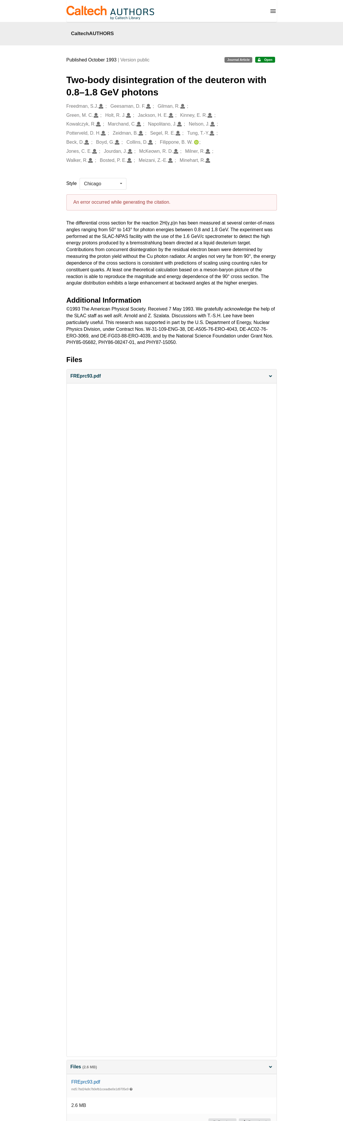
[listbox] (103, 184)
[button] (172, 376)
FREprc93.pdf (85, 1081)
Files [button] (172, 1066)
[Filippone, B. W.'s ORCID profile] (196, 142)
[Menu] (273, 11)
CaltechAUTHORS (92, 33)
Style (71, 183)
